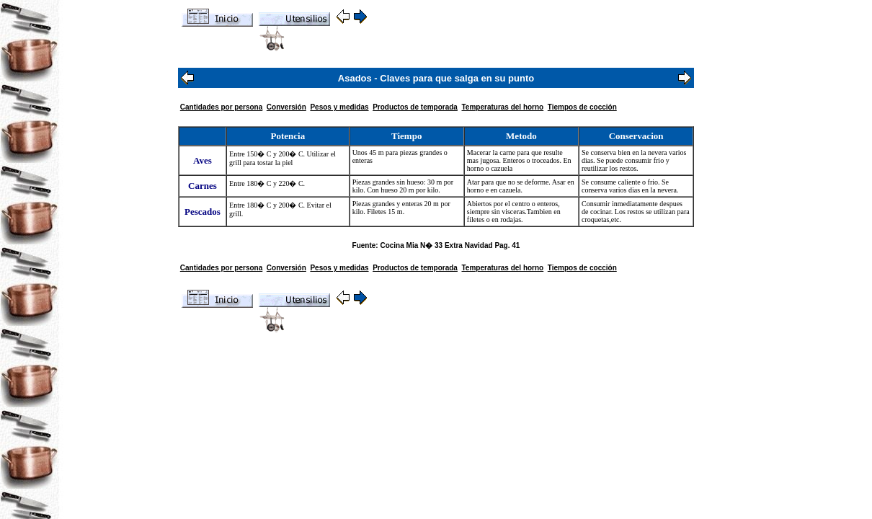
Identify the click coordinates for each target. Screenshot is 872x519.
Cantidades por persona (221, 107)
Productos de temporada (415, 107)
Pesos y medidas (339, 107)
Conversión (286, 107)
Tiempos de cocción (582, 107)
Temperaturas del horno (503, 107)
